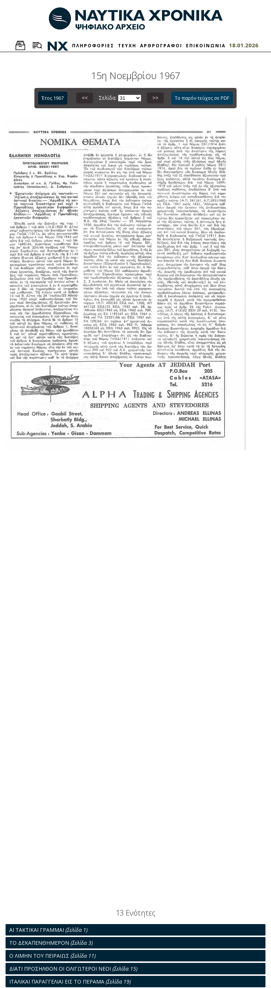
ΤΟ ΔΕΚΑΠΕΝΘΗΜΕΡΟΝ (51, 942)
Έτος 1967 (53, 98)
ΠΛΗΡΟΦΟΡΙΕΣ (93, 45)
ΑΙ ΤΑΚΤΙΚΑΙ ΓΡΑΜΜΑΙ (48, 929)
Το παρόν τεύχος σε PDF (202, 98)
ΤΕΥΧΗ (127, 45)
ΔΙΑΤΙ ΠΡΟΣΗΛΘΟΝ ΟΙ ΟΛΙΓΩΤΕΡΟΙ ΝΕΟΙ (73, 968)
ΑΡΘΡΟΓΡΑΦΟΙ (161, 45)
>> (155, 97)
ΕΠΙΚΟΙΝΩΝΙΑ (206, 45)
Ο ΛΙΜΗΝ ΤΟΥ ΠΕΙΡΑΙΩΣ (52, 955)
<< (85, 97)
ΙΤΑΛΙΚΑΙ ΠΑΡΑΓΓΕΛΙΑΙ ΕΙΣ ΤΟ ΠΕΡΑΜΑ (70, 981)
